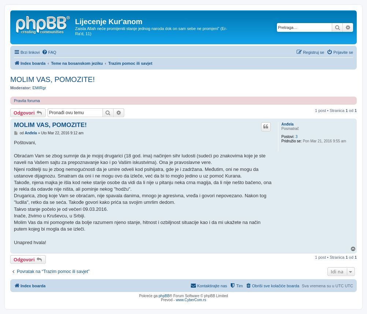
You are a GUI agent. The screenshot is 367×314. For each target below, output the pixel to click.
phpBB (164, 296)
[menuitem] (49, 52)
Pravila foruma (27, 100)
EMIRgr (39, 88)
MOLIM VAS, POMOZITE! (52, 79)
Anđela (287, 124)
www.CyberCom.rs (191, 300)
